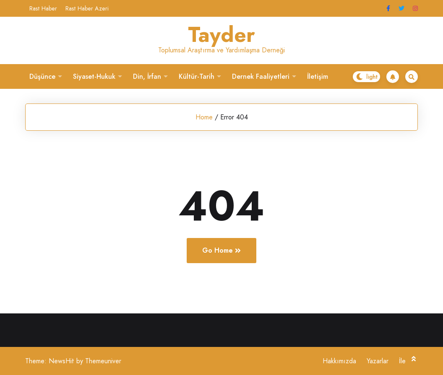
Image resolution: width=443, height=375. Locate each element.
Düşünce (42, 76)
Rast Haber (43, 8)
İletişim (317, 76)
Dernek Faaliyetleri (260, 76)
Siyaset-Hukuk (94, 76)
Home (204, 117)
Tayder (221, 34)
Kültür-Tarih (196, 76)
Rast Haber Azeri (87, 8)
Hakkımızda (339, 361)
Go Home (221, 250)
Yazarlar (377, 361)
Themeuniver (103, 361)
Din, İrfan (147, 76)
